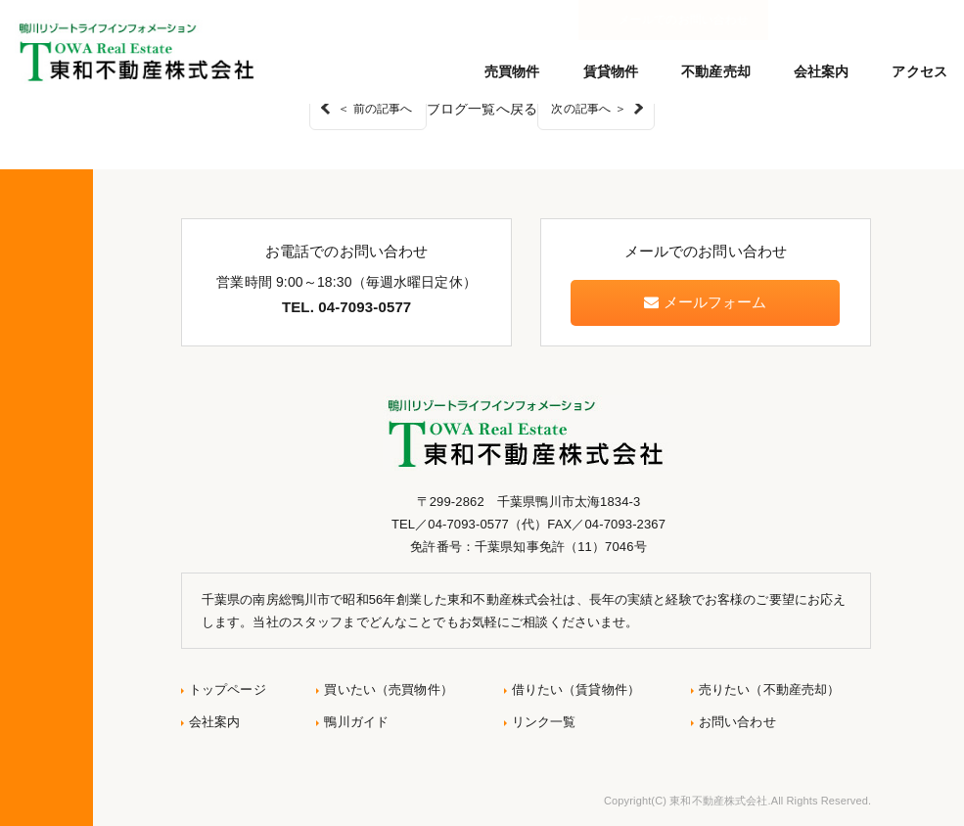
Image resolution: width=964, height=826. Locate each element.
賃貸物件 (611, 71)
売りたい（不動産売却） (770, 689)
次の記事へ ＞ (588, 108)
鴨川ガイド (356, 721)
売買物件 (512, 71)
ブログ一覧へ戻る (482, 108)
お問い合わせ (737, 721)
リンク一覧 (544, 721)
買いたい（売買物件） (388, 689)
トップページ (227, 689)
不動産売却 (716, 71)
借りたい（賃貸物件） (576, 689)
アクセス (919, 71)
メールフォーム (705, 302)
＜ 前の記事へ (375, 108)
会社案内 (821, 71)
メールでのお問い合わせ (864, 19)
